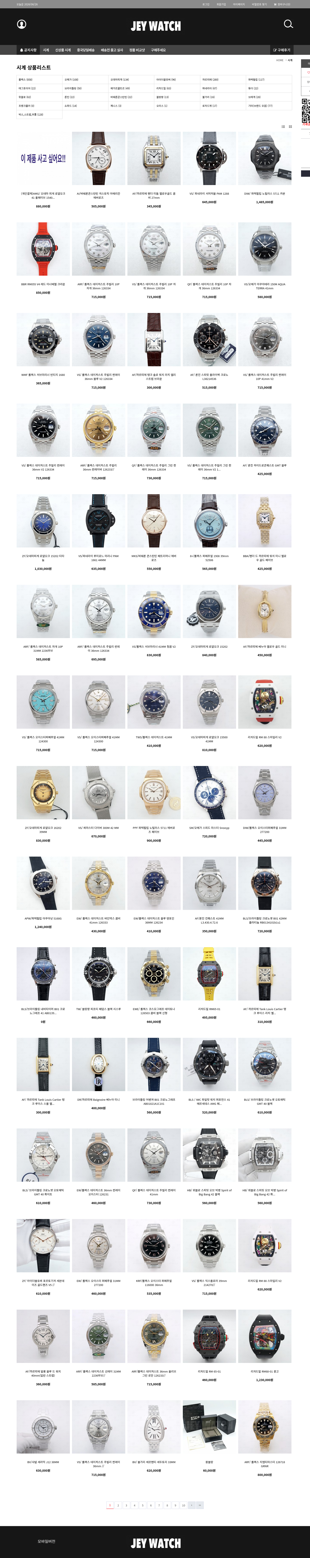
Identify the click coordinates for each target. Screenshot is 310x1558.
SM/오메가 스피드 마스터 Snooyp (209, 828)
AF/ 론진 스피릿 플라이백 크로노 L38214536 (209, 377)
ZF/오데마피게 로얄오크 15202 (209, 646)
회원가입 (221, 4)
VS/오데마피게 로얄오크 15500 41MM (209, 739)
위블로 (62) (25, 97)
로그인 (205, 4)
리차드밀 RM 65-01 (209, 1371)
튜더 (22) (253, 88)
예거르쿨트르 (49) (120, 88)
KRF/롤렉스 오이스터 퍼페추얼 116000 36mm (154, 1283)
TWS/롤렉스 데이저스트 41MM (154, 737)
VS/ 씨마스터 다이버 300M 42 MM (98, 828)
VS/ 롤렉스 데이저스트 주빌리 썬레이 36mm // (98, 1464)
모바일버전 (46, 1541)
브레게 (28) (254, 97)
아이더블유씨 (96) (166, 79)
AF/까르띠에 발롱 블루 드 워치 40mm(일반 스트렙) (43, 1373)
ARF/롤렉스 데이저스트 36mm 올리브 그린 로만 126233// (154, 1373)
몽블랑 (209, 1462)
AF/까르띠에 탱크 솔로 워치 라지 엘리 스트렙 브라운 (154, 377)
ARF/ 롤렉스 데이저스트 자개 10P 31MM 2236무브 (43, 648)
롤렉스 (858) (26, 79)
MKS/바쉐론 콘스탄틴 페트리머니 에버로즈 (154, 558)
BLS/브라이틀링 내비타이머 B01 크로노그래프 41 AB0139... (43, 1011)
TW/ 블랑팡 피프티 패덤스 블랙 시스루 (98, 1009)
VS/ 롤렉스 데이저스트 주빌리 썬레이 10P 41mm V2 (264, 377)
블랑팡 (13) (162, 97)
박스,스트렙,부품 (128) (31, 114)
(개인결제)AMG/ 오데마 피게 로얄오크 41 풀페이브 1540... (43, 195)
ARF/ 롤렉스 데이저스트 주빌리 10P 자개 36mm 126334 (99, 286)
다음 (192, 1505)
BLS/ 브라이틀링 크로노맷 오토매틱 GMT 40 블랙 (264, 1102)
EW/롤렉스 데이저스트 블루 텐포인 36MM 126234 (154, 920)
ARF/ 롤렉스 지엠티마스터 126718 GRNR (264, 1464)
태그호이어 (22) (27, 88)
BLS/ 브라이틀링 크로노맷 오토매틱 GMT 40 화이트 (43, 1192)
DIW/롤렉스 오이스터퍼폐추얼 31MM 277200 (264, 830)
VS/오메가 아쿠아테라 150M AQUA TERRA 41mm (264, 286)
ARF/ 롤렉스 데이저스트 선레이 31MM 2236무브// (98, 1373)
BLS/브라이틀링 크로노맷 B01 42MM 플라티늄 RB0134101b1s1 (265, 920)
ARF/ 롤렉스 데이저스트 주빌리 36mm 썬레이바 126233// (98, 467)
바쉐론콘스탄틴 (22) (121, 97)
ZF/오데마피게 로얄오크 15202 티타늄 (43, 558)
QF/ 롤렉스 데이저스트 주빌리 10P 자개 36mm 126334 (209, 286)
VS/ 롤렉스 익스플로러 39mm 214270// (209, 1283)
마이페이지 (239, 4)
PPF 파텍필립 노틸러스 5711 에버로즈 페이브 (154, 830)
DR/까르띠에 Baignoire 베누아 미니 (98, 1100)
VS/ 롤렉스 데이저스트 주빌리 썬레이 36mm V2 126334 (43, 467)
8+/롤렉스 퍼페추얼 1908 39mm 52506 (209, 558)
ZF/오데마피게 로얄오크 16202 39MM (43, 830)
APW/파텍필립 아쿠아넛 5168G (43, 918)
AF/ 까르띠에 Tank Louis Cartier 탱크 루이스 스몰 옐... (43, 1102)
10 (183, 1505)
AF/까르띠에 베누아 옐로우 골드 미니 (264, 646)
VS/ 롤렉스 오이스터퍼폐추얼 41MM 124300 (43, 739)
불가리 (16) (208, 97)
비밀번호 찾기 (259, 4)
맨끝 (200, 1505)
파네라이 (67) (209, 88)
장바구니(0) (282, 4)
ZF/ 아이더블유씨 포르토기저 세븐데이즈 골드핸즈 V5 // (43, 1283)
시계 (290, 60)
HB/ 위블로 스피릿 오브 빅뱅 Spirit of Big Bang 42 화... (264, 1192)
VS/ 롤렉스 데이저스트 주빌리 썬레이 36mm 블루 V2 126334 (98, 377)
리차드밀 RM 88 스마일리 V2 (265, 737)
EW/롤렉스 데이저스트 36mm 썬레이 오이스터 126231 (98, 1192)
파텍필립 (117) (256, 79)
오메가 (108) (71, 79)
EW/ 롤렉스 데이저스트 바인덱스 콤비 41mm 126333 (99, 920)
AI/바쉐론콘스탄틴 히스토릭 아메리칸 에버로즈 (98, 195)
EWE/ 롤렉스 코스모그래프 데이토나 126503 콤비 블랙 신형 (154, 1011)
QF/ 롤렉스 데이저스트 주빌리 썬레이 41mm (154, 1192)
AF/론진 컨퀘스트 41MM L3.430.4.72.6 (209, 920)
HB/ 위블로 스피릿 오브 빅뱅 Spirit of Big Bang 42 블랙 (209, 1192)
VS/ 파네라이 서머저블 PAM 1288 (209, 193)
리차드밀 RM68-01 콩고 (265, 1371)
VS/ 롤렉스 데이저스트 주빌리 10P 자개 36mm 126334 (154, 286)
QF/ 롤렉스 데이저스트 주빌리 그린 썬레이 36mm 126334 (154, 467)
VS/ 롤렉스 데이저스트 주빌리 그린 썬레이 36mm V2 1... (209, 467)
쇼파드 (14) (71, 105)
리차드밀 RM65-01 (209, 1009)
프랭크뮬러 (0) (26, 105)
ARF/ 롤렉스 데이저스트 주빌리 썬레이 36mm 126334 (98, 648)
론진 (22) (70, 97)
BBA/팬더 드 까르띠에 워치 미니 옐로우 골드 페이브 (265, 558)
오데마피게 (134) (120, 79)
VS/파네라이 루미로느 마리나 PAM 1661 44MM (98, 558)
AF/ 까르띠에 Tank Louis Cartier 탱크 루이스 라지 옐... (264, 1011)
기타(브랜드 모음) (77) (260, 105)
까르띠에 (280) (210, 79)
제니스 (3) (116, 105)
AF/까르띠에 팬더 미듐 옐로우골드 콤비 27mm (154, 195)
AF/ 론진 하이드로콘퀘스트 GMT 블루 (265, 465)
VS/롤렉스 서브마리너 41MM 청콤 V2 (154, 646)
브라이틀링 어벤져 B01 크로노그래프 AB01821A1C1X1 (154, 1102)
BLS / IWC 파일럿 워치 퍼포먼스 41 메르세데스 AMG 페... (209, 1102)
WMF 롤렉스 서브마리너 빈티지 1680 (43, 375)
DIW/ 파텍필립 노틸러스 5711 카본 (264, 193)
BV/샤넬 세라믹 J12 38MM (43, 1462)
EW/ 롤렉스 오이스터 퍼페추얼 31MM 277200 (99, 1283)
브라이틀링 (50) (73, 88)
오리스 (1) (161, 105)
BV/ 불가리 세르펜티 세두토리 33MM (153, 1462)
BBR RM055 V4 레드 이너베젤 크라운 (43, 284)
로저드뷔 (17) (209, 105)
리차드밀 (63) (163, 88)
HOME (280, 60)
